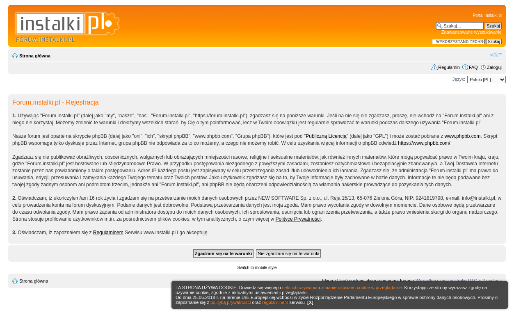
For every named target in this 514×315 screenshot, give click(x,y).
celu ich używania (300, 287)
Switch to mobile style (256, 267)
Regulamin (449, 67)
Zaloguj (494, 67)
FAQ (473, 67)
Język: (458, 79)
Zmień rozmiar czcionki (496, 54)
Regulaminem (108, 232)
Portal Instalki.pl (487, 15)
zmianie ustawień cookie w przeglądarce (361, 287)
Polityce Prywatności (298, 219)
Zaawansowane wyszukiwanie (471, 32)
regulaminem (275, 302)
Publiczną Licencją (326, 136)
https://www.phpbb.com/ (424, 143)
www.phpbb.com (463, 136)
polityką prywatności (230, 302)
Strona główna (34, 55)
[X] (310, 302)
